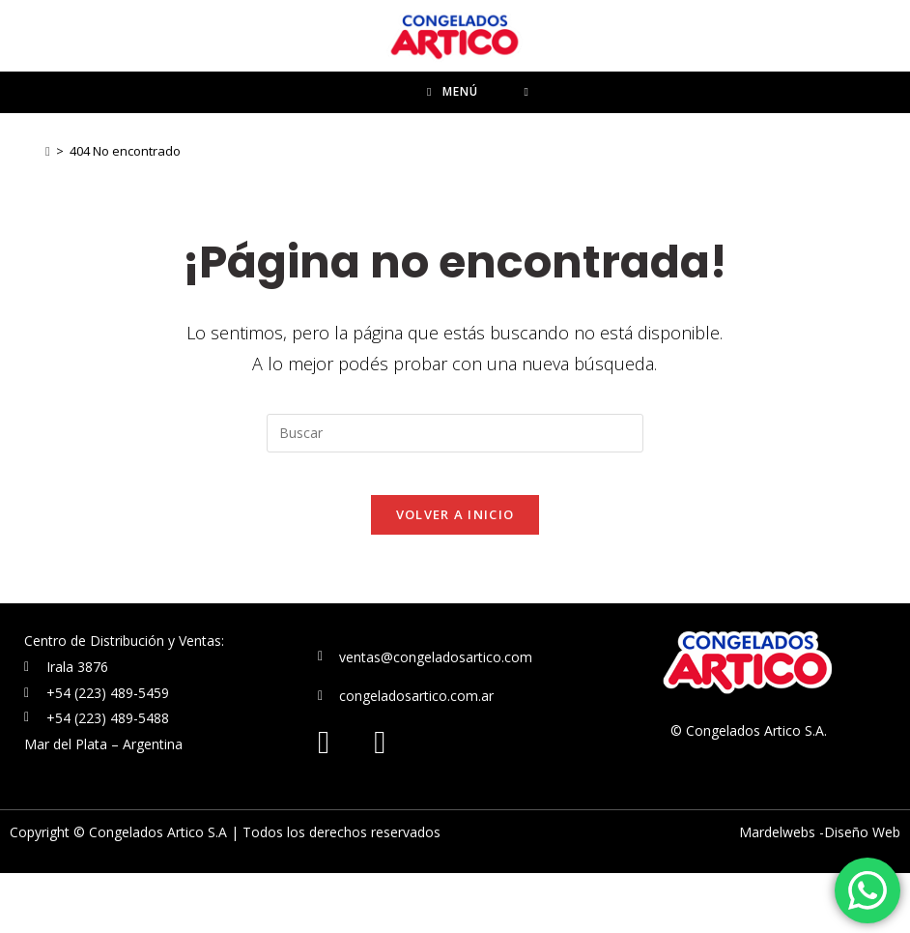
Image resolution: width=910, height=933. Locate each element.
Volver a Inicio (455, 574)
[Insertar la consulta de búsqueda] (455, 476)
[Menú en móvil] (452, 128)
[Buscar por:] (527, 128)
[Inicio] (47, 194)
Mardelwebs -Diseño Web (819, 892)
